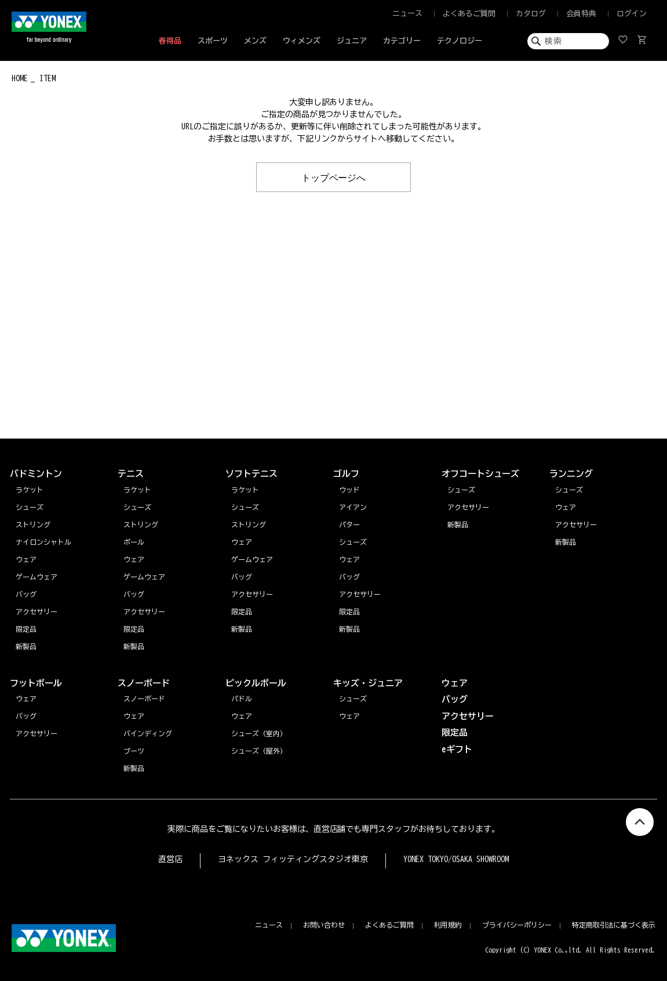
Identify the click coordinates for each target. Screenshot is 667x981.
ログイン (632, 13)
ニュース (407, 13)
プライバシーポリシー (517, 924)
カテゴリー (402, 41)
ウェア (565, 507)
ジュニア (352, 41)
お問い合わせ (324, 924)
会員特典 (581, 13)
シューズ (569, 489)
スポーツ (213, 41)
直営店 (170, 859)
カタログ (531, 13)
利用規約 (448, 924)
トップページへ (333, 177)
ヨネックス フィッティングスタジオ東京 (293, 859)
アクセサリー (576, 524)
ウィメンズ (301, 41)
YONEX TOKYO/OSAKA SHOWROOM (456, 859)
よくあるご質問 (469, 13)
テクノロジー (459, 41)
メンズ (255, 41)
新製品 (565, 541)
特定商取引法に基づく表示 (613, 924)
